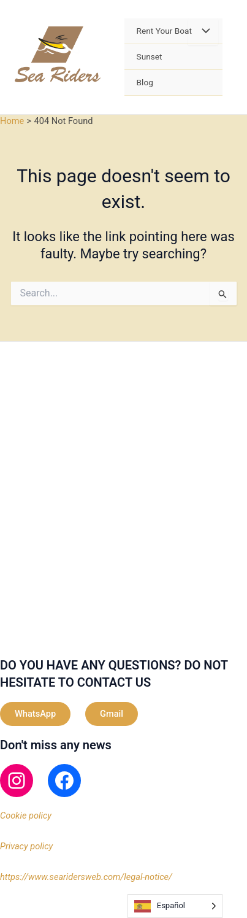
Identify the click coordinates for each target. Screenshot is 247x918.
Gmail (111, 713)
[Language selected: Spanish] (174, 906)
